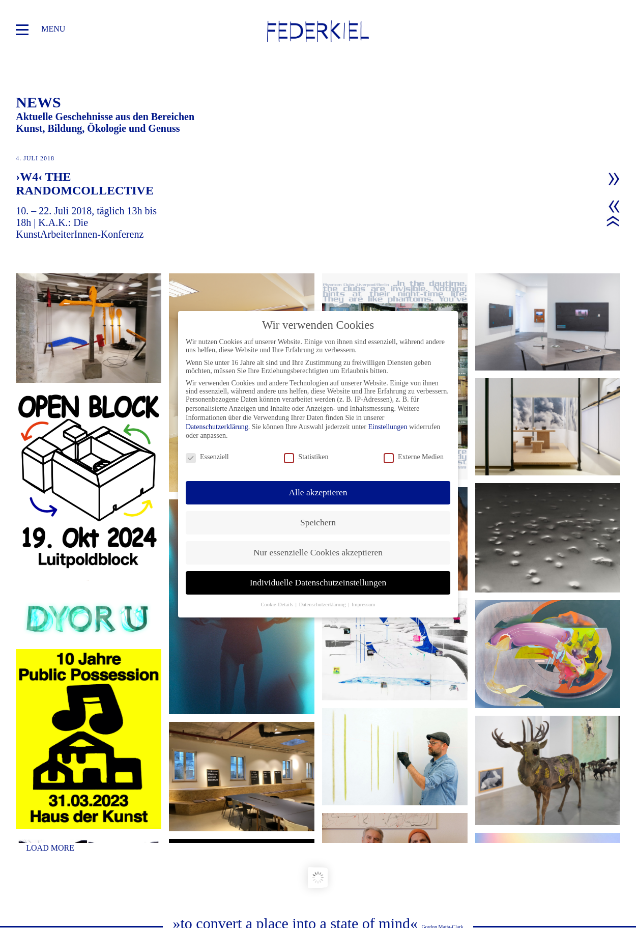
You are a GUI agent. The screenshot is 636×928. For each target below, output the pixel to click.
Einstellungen (387, 427)
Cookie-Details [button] (277, 604)
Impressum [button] (363, 604)
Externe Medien (414, 457)
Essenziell (207, 457)
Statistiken (306, 457)
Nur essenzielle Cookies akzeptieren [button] (318, 552)
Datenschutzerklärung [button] (323, 604)
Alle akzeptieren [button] (317, 492)
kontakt (133, 853)
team (28, 878)
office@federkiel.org (584, 853)
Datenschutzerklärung (217, 427)
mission (33, 865)
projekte (38, 840)
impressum (137, 865)
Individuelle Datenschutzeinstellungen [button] (318, 582)
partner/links (145, 840)
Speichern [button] (318, 522)
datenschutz (143, 878)
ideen (29, 891)
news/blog (41, 853)
